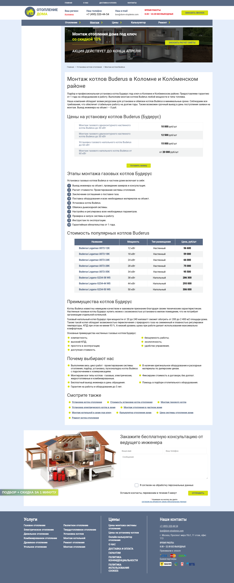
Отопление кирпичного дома (37, 219)
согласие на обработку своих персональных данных (164, 502)
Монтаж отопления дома (35, 75)
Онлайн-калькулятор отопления (120, 539)
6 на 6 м (53, 183)
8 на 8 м (53, 187)
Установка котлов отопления (89, 67)
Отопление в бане (32, 109)
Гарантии (114, 553)
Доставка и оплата (107, 3)
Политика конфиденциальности (123, 559)
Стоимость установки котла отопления (131, 402)
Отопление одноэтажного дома (38, 116)
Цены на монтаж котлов (35, 87)
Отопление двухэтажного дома (38, 120)
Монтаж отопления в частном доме (143, 407)
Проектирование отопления (37, 101)
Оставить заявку (138, 165)
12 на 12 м (28, 191)
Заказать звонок (194, 13)
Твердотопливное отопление (37, 55)
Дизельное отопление (34, 36)
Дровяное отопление (33, 43)
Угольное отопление (33, 47)
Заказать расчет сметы (182, 42)
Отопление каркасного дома (37, 211)
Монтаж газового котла (173, 402)
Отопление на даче (32, 105)
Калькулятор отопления (35, 95)
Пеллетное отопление (34, 51)
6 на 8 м (27, 187)
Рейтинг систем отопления (41, 91)
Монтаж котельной (32, 66)
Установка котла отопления (87, 402)
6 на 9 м (40, 187)
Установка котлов (32, 71)
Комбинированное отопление (38, 39)
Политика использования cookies (118, 567)
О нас (85, 3)
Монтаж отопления (74, 546)
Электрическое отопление (36, 32)
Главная (68, 3)
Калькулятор (138, 22)
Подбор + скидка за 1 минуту (29, 492)
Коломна (69, 14)
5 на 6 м (27, 183)
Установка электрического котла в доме (93, 407)
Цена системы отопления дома (176, 412)
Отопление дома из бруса (36, 200)
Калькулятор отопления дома (135, 412)
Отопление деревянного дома (38, 207)
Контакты (132, 3)
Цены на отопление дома (36, 82)
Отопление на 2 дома (33, 113)
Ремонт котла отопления (85, 418)
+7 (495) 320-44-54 (97, 14)
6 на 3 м (40, 183)
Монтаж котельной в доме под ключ (91, 412)
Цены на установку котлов (123, 532)
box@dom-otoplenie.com (126, 14)
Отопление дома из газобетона (38, 204)
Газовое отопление (32, 28)
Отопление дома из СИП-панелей (39, 215)
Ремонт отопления (73, 542)
